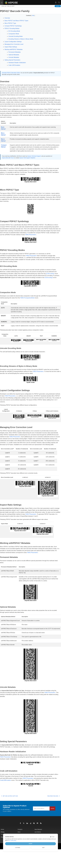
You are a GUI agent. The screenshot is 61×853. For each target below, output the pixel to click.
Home (2, 829)
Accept (30, 843)
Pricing (2, 832)
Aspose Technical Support (34, 156)
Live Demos (38, 832)
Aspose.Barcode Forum (8, 157)
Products (20, 829)
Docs (19, 832)
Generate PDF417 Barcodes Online (11, 72)
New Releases (38, 829)
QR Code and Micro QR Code (9, 796)
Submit (52, 808)
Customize (17, 847)
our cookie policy (12, 840)
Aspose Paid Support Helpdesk (27, 157)
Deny (43, 847)
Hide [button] (33, 15)
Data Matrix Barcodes (53, 796)
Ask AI (57, 6)
